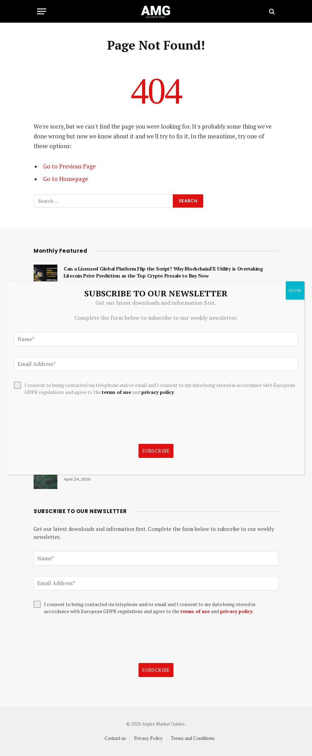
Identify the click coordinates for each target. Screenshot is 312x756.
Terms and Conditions (193, 738)
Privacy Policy (148, 738)
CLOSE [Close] (295, 290)
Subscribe (156, 670)
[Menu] (41, 11)
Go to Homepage (65, 179)
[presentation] (87, 639)
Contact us (115, 738)
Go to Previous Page (69, 166)
